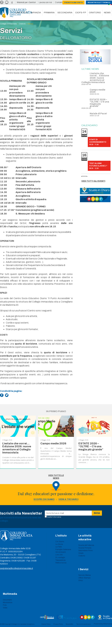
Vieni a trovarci (68, 499)
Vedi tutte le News (56, 476)
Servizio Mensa (84, 575)
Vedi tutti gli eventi (93, 181)
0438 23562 (16, 557)
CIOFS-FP (80, 12)
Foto (5, 605)
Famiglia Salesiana (63, 549)
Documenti (7, 600)
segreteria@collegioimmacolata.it (16, 568)
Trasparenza (60, 560)
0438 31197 (30, 557)
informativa (57, 517)
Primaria (49, 12)
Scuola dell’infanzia (86, 545)
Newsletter (69, 624)
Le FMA (58, 547)
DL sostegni (60, 557)
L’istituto (22, 12)
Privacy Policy (58, 624)
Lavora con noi (45, 2)
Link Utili (59, 555)
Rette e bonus (60, 563)
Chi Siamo (59, 542)
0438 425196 (18, 561)
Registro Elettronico (99, 2)
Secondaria (64, 12)
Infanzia (36, 12)
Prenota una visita (73, 2)
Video (5, 608)
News (107, 12)
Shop (80, 580)
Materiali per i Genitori (26, 2)
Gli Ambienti (60, 552)
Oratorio (95, 12)
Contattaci (59, 2)
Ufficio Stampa (84, 578)
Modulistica (7, 602)
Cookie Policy (45, 624)
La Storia (59, 544)
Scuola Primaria (84, 548)
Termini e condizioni (83, 624)
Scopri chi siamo (44, 499)
